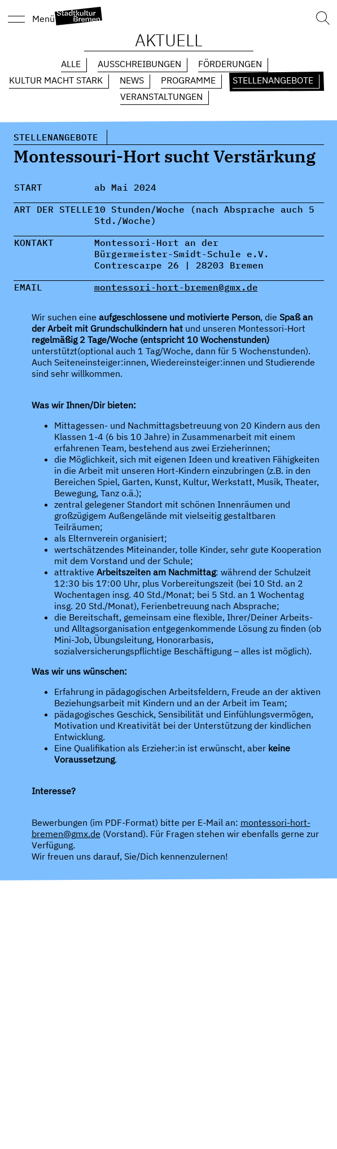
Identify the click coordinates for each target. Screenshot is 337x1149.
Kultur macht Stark (56, 80)
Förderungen (230, 63)
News (132, 80)
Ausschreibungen (139, 63)
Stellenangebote (273, 80)
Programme (188, 80)
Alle (71, 63)
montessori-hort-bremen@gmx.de (176, 287)
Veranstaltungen (161, 96)
